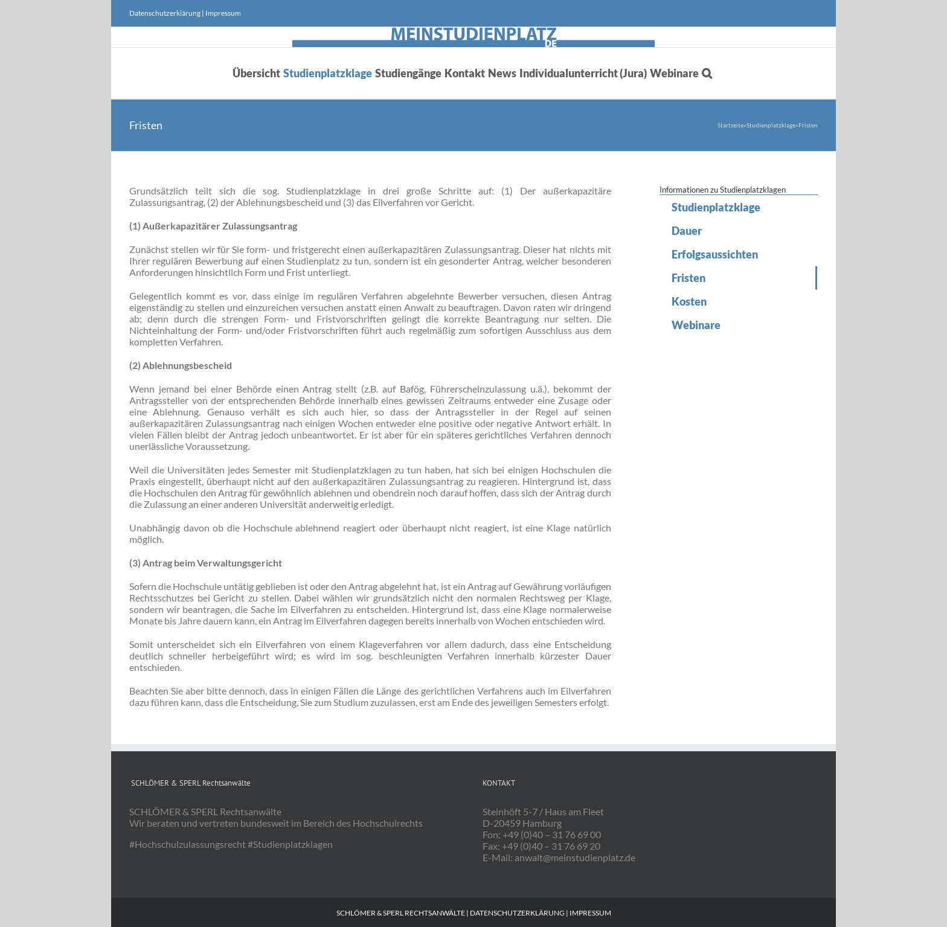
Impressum (223, 13)
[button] (707, 73)
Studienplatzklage (770, 125)
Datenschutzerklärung (165, 13)
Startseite (730, 125)
